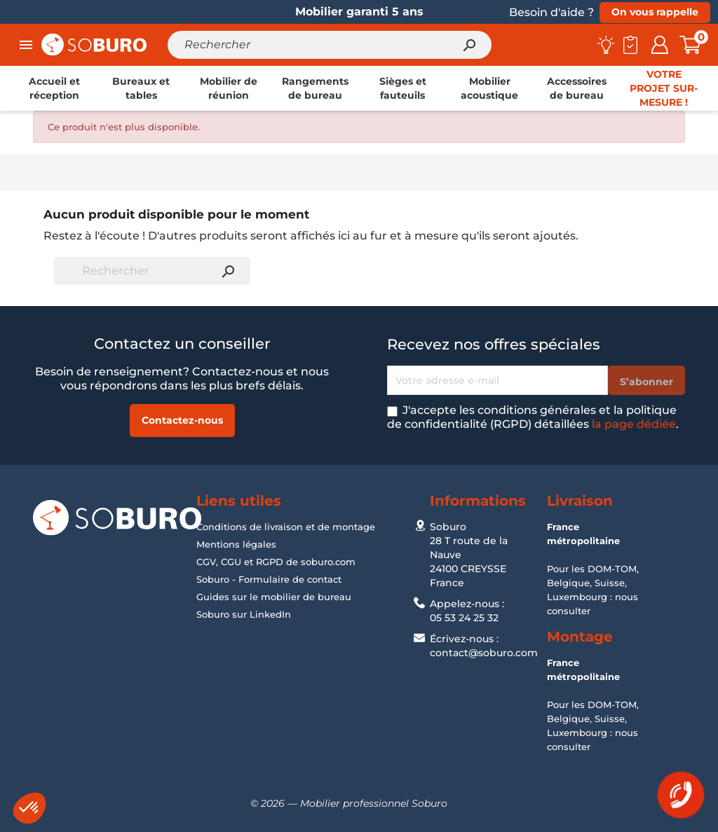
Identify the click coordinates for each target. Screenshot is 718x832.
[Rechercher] (330, 45)
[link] (54, 88)
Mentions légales (236, 544)
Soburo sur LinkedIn (243, 614)
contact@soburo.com (484, 652)
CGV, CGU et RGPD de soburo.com (275, 561)
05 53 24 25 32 (464, 617)
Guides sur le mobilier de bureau (273, 596)
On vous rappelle (654, 12)
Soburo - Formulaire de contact (268, 579)
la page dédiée (634, 424)
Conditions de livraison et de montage (285, 526)
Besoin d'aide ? (551, 12)
